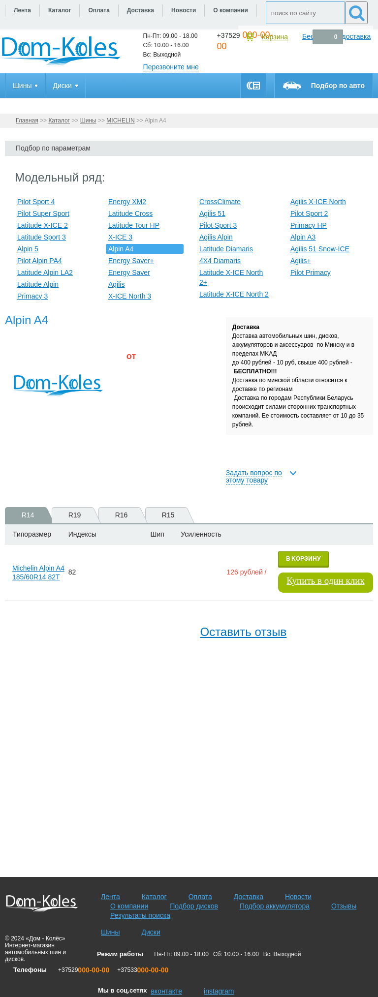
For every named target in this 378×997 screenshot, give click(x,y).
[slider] (142, 383)
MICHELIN (120, 120)
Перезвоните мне (171, 67)
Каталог (59, 120)
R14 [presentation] (33, 515)
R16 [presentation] (126, 515)
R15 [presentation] (173, 515)
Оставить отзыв (243, 631)
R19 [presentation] (80, 515)
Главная (27, 120)
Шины (88, 120)
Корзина (275, 37)
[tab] (25, 515)
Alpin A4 (120, 249)
